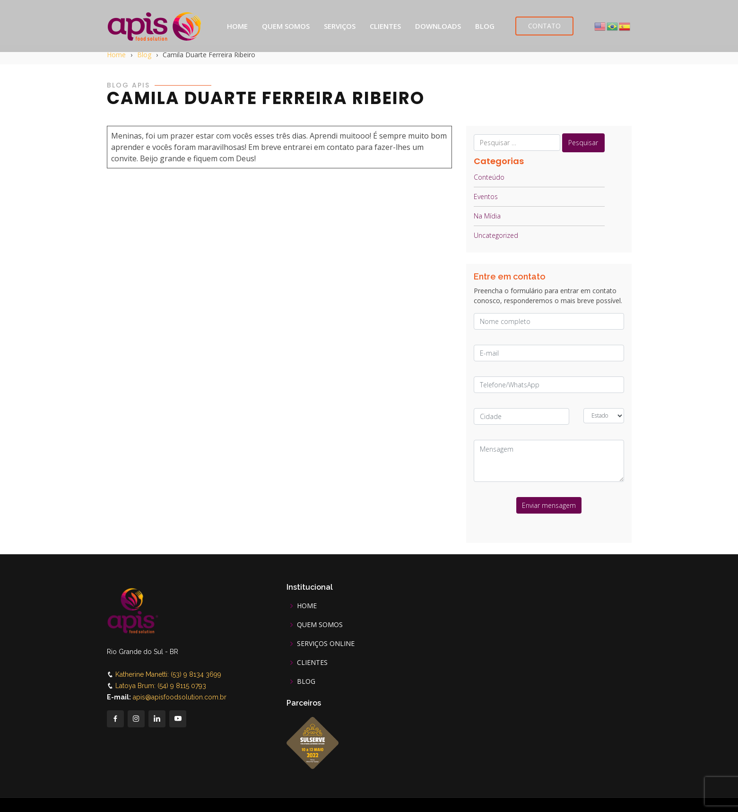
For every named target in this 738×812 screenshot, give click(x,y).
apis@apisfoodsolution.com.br (179, 697)
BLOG (485, 26)
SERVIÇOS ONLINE (326, 643)
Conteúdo (489, 177)
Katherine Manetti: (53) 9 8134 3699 (168, 674)
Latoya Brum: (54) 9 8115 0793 (160, 686)
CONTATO (544, 25)
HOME (237, 26)
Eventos (486, 196)
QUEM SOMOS (286, 26)
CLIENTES (385, 26)
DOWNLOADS (438, 26)
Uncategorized (496, 235)
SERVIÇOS (340, 26)
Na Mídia (487, 215)
